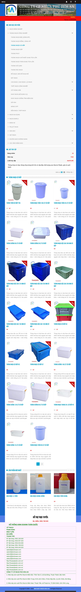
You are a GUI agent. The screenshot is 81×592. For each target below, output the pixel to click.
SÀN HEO (11, 131)
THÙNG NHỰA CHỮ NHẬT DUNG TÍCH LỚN (24, 57)
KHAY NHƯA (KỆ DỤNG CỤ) (19, 94)
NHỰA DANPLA (13, 118)
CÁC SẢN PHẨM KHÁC (15, 143)
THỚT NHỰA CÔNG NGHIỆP (19, 86)
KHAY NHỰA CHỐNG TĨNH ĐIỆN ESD (22, 98)
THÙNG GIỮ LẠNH (16, 65)
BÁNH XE (11, 123)
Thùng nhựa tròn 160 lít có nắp (40, 203)
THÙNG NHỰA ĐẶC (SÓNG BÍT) (20, 37)
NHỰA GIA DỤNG (14, 114)
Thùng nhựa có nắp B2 (13, 364)
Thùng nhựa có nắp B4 (60, 324)
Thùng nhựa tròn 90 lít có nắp (39, 445)
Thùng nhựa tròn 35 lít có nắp (63, 203)
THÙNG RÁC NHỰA (17, 70)
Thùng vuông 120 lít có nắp (14, 404)
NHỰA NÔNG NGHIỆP (15, 29)
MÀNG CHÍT (14, 106)
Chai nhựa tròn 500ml (60, 496)
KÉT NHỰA (14, 78)
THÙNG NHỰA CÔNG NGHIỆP (17, 33)
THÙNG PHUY (15, 53)
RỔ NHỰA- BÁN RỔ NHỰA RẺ (20, 74)
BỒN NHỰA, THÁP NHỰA (18, 110)
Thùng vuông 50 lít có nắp (14, 243)
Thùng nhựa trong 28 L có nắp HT (64, 404)
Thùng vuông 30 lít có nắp (38, 243)
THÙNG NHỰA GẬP (17, 49)
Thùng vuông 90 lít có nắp (38, 404)
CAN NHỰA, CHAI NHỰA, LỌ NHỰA (21, 82)
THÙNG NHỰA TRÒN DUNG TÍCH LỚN (22, 61)
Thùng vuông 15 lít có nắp (14, 445)
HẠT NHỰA (12, 135)
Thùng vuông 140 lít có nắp (62, 364)
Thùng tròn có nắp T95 (13, 203)
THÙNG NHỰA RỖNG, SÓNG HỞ (21, 41)
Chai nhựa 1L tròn (11, 496)
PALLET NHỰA (13, 127)
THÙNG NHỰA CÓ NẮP (18, 45)
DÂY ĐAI (13, 102)
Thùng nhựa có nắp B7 (37, 364)
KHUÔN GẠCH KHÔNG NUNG (17, 139)
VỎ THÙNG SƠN (16, 90)
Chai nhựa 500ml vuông (37, 496)
